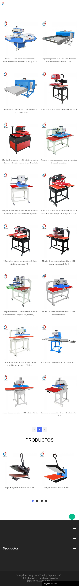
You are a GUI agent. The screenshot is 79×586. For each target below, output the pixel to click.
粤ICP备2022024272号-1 (39, 581)
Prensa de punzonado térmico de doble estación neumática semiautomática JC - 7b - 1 (20, 363)
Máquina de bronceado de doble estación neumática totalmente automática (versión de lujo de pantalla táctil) (20, 161)
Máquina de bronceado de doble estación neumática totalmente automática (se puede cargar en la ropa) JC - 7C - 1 (59, 212)
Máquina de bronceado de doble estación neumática (59, 109)
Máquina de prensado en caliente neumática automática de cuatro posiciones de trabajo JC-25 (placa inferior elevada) (20, 60)
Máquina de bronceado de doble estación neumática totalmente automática (59, 161)
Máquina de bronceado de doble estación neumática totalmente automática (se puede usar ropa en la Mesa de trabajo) (20, 212)
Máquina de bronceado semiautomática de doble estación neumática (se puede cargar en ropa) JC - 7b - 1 (20, 313)
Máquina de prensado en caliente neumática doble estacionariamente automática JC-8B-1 (59, 60)
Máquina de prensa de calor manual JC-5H (19, 488)
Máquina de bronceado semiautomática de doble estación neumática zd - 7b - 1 (20, 262)
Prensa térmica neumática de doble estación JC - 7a (59, 362)
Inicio (39, 9)
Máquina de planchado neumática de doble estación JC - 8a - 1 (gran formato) (20, 111)
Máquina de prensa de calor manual (56, 488)
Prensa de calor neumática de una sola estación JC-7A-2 (58, 414)
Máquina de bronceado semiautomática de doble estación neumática (58, 313)
